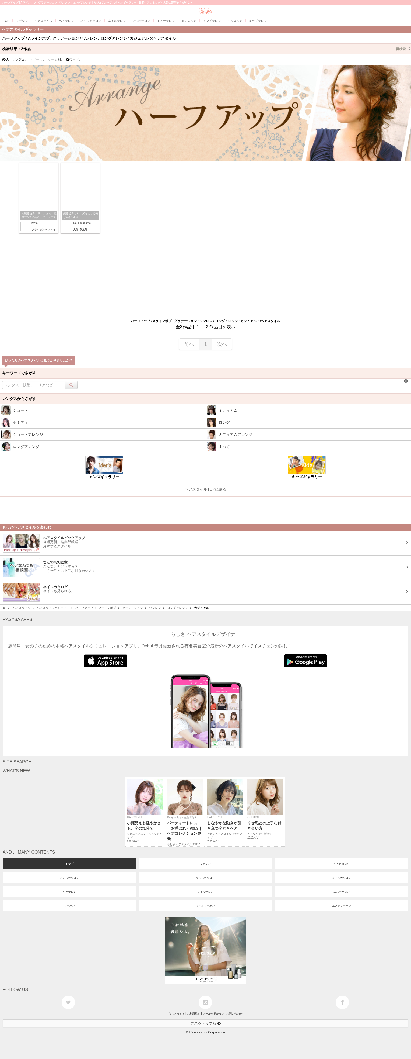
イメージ (37, 60)
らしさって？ (176, 1013)
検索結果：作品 (206, 49)
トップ (69, 863)
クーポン (69, 905)
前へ (189, 344)
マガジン (205, 863)
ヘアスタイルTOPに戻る (205, 489)
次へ (222, 344)
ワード (73, 60)
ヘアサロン (69, 891)
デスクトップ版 (205, 1023)
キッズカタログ (205, 877)
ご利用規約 (193, 1013)
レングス (19, 60)
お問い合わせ (234, 1013)
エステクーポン (341, 905)
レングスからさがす (19, 398)
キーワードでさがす (19, 373)
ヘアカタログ (341, 863)
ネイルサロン (205, 891)
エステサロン (341, 891)
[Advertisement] (205, 278)
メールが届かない (213, 1013)
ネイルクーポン (205, 905)
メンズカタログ (69, 877)
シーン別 (55, 60)
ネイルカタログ (341, 877)
